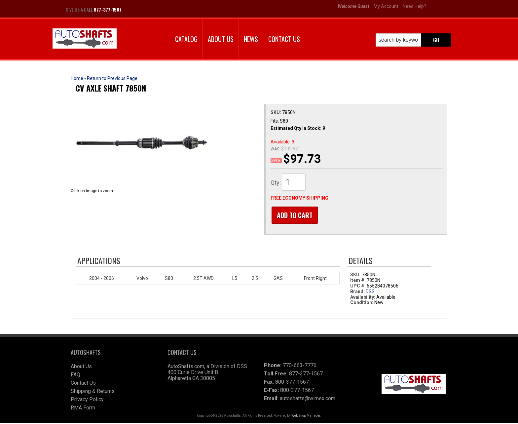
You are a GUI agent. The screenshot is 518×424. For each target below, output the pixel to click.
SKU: (276, 112)
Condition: (361, 303)
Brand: (357, 292)
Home (77, 78)
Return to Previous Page (112, 78)
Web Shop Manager (305, 416)
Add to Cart (294, 215)
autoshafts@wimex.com (307, 399)
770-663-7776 (299, 366)
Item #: (358, 281)
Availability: (362, 298)
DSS (370, 292)
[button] (413, 40)
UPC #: (358, 286)
